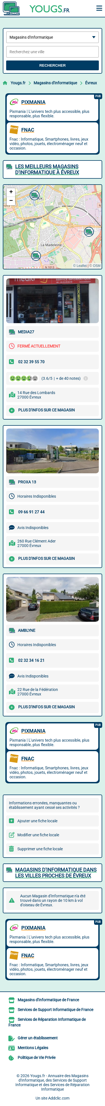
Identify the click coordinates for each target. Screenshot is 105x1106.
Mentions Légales (33, 1048)
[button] (34, 194)
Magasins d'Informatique (55, 83)
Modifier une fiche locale (38, 835)
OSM (97, 266)
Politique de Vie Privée (36, 1057)
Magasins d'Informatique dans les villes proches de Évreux (56, 873)
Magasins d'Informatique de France (48, 1000)
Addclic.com (58, 1098)
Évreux (91, 83)
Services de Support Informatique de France (55, 1009)
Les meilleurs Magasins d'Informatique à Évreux (47, 169)
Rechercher (52, 65)
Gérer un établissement (38, 1038)
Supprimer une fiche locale (40, 849)
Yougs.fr (18, 83)
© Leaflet (80, 266)
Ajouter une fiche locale (37, 821)
